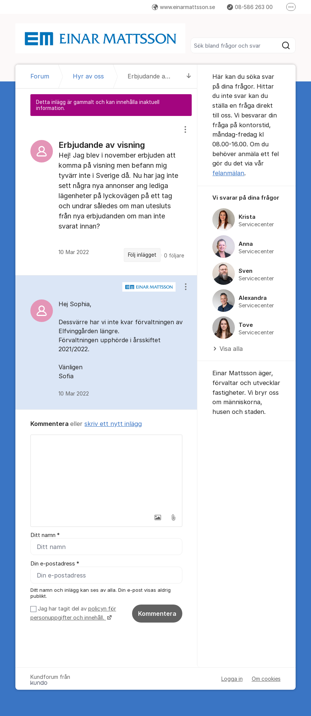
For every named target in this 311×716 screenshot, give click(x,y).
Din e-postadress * (54, 563)
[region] (106, 195)
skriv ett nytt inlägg (113, 423)
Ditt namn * (45, 535)
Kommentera (157, 613)
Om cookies (266, 678)
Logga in (232, 678)
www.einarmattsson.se (183, 7)
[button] (157, 517)
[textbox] (106, 472)
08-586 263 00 (250, 7)
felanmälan (228, 173)
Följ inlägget (142, 255)
